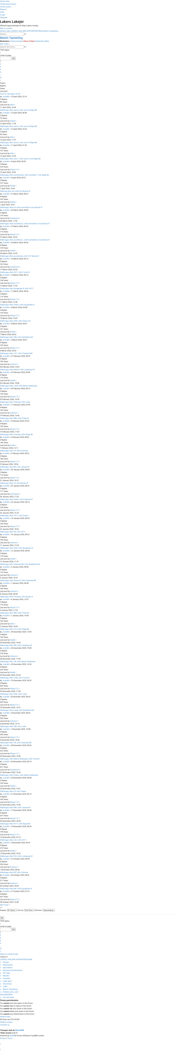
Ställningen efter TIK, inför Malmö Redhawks (18, 661)
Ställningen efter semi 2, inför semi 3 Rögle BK (18, 142)
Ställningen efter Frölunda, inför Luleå (15, 402)
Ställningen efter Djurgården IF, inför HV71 (17, 288)
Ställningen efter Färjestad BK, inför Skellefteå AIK (20, 564)
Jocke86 (5, 97)
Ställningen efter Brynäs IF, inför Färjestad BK (18, 580)
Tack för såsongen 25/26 (10, 94)
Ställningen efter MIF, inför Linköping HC (16, 645)
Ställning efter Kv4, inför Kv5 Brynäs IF (15, 191)
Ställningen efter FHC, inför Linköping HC (16, 856)
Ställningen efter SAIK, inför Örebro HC (15, 321)
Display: (8, 910)
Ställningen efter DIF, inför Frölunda (14, 872)
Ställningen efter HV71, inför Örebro (14, 516)
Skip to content (6, 28)
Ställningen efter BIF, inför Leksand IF (15, 467)
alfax (12, 105)
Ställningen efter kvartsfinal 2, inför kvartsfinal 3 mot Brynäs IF (25, 224)
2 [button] (0, 64)
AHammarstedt (16, 41)
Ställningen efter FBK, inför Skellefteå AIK (16, 337)
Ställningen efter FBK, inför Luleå (13, 726)
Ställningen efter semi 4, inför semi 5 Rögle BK (18, 110)
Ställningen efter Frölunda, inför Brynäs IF (16, 597)
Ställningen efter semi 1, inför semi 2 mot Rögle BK (20, 159)
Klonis (25, 41)
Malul (47, 41)
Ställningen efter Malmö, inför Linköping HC (17, 370)
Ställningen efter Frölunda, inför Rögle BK (16, 434)
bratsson (13, 364)
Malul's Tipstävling (11, 37)
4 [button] (0, 69)
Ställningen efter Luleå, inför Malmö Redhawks (18, 386)
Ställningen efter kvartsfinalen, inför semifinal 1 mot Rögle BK (24, 175)
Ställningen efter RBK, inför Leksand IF (15, 807)
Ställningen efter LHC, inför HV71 (13, 840)
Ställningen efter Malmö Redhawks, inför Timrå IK (20, 759)
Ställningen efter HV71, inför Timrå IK (15, 272)
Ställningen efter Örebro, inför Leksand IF (16, 499)
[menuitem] (8, 4)
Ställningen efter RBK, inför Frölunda (14, 418)
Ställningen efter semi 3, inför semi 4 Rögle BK (18, 126)
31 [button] (1, 78)
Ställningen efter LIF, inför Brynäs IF (14, 483)
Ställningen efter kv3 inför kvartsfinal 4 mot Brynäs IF (21, 207)
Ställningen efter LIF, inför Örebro (13, 791)
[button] (0, 53)
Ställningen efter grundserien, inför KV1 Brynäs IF (19, 256)
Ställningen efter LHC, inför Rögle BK (14, 629)
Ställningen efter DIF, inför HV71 (13, 532)
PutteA (32, 41)
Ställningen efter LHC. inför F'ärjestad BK (16, 353)
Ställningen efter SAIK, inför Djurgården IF (16, 548)
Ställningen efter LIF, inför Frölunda (14, 451)
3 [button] (0, 67)
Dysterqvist (14, 218)
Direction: (45, 910)
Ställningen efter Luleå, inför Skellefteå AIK (17, 710)
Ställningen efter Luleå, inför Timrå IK (15, 678)
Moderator (39, 41)
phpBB (12, 1036)
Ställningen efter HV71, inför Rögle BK (15, 824)
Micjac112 (14, 170)
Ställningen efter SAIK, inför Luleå (13, 694)
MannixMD (19, 1030)
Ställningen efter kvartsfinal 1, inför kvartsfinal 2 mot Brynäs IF (25, 240)
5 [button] (0, 72)
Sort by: (26, 910)
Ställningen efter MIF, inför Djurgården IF (16, 889)
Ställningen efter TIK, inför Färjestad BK (15, 743)
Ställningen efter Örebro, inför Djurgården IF (17, 305)
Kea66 (12, 121)
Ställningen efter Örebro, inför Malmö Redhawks (19, 775)
